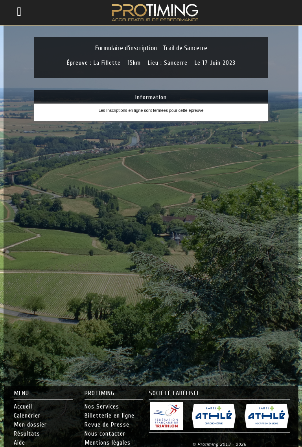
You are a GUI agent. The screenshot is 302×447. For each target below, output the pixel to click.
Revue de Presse (107, 424)
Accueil (23, 406)
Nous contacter (105, 433)
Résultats (27, 433)
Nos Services (102, 406)
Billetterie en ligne (109, 415)
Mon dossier (30, 424)
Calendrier (27, 415)
